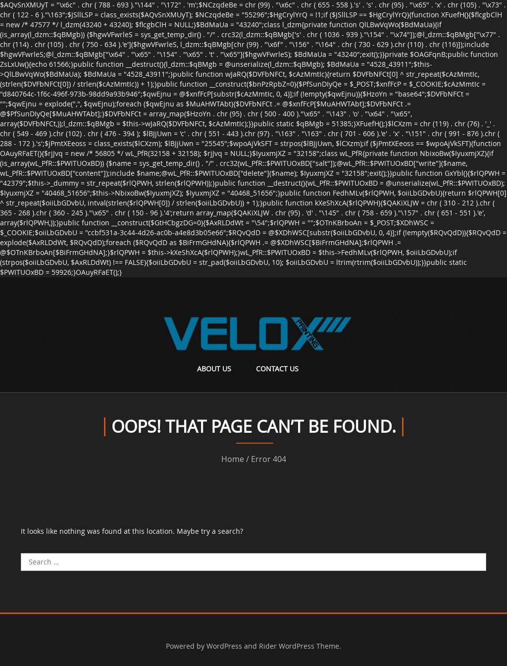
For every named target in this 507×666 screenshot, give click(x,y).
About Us (214, 368)
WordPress (224, 646)
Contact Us (277, 368)
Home (232, 459)
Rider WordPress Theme (299, 646)
